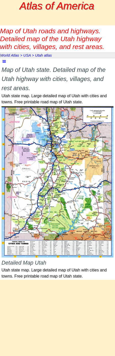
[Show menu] (4, 61)
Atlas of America (57, 6)
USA (27, 55)
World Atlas (9, 55)
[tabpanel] (57, 85)
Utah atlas (43, 55)
